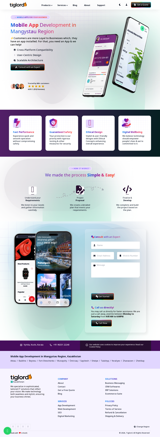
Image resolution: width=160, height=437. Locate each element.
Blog (75, 5)
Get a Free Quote (66, 390)
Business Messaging (115, 383)
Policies (109, 401)
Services (62, 401)
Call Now (101, 323)
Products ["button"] (45, 5)
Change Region (142, 426)
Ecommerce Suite (113, 393)
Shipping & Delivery (114, 416)
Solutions (111, 379)
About (87, 5)
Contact (61, 386)
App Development (66, 405)
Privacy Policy (111, 405)
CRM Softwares (112, 386)
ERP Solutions (111, 390)
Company (63, 379)
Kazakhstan (74, 356)
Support (101, 5)
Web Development (67, 409)
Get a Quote (141, 4)
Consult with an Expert (27, 67)
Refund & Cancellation (116, 412)
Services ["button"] (61, 5)
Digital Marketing (66, 416)
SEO (60, 412)
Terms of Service (113, 409)
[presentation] (110, 285)
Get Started (102, 296)
